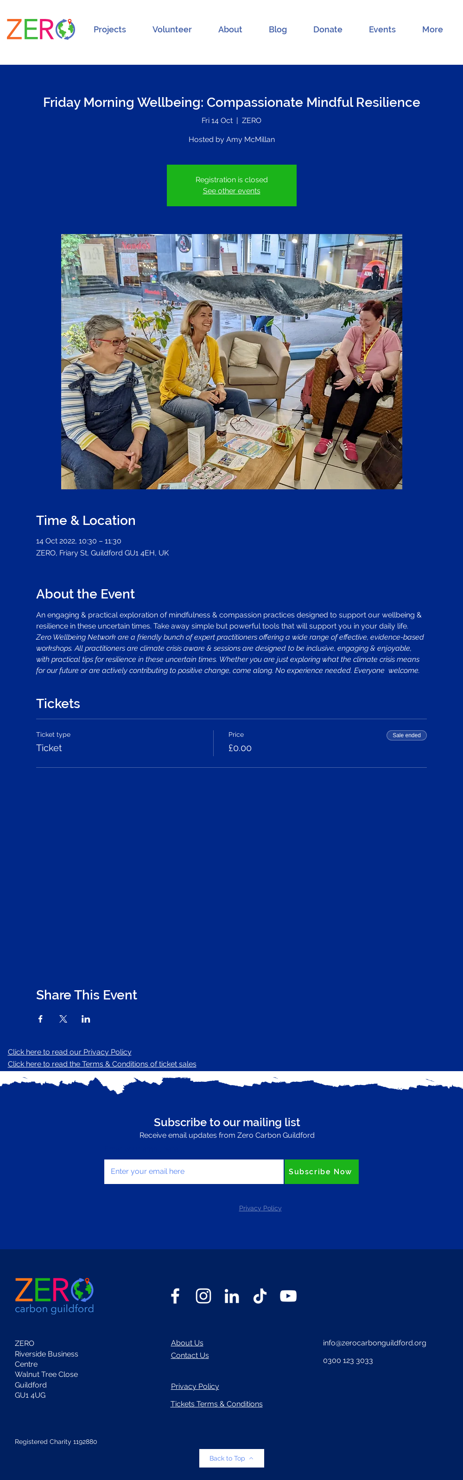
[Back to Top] (231, 1458)
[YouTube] (288, 1296)
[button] (110, 29)
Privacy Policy (195, 1386)
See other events (231, 190)
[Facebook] (175, 1296)
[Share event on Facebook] (40, 1019)
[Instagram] (203, 1296)
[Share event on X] (63, 1019)
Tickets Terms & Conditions (217, 1404)
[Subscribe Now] (322, 1171)
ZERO (24, 1343)
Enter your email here (141, 1149)
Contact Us (190, 1355)
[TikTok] (260, 1296)
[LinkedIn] (232, 1296)
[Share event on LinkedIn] (86, 1019)
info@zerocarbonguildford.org (374, 1342)
